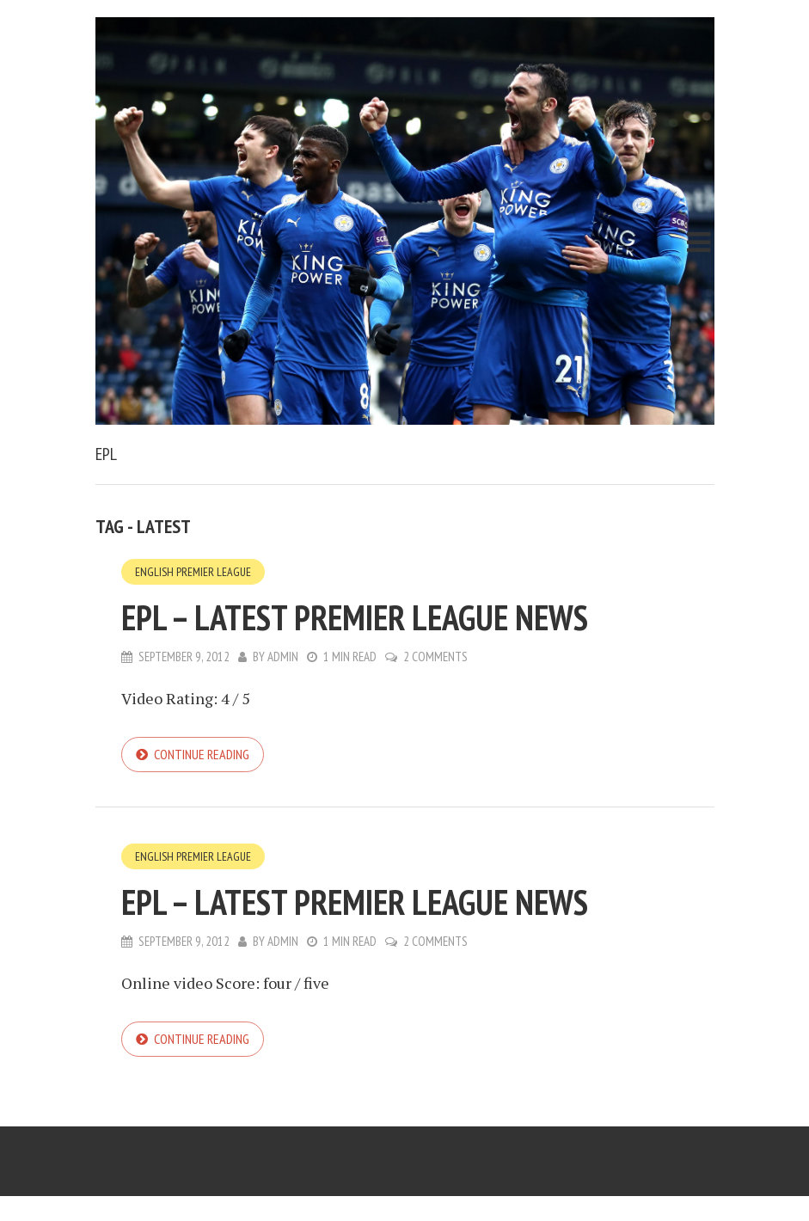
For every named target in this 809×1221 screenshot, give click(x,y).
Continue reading (201, 754)
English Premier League (193, 572)
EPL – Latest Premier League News (354, 617)
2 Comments (435, 656)
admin (282, 656)
